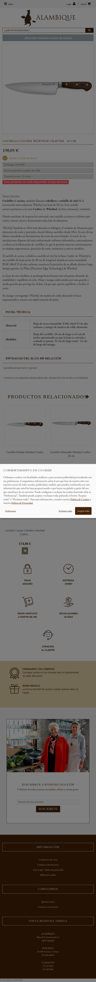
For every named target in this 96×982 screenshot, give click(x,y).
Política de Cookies (79, 499)
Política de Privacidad (22, 503)
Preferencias (10, 510)
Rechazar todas (65, 510)
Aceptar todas (83, 510)
